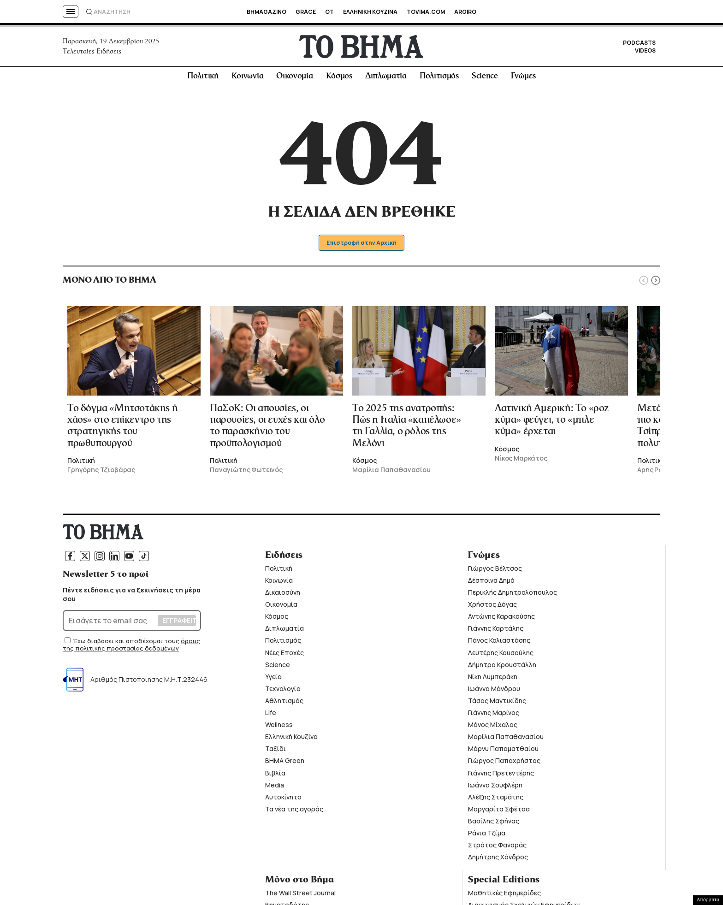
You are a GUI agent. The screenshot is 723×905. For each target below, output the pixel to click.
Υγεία (273, 679)
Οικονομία (294, 79)
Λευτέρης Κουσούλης (500, 655)
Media (274, 787)
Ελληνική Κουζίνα (291, 739)
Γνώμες (523, 79)
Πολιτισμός (439, 79)
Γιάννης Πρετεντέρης (501, 775)
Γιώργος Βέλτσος (495, 571)
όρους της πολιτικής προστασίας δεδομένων (131, 647)
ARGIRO (465, 12)
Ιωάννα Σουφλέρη (495, 787)
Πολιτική (203, 79)
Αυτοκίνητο (283, 799)
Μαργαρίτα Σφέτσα (499, 811)
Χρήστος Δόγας (492, 607)
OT (329, 12)
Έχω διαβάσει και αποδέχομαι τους (127, 643)
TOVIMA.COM (426, 12)
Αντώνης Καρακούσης (501, 619)
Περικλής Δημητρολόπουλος (512, 595)
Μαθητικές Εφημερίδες (504, 895)
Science (485, 79)
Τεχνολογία (283, 691)
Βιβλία (275, 775)
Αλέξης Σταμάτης (495, 799)
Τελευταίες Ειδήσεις (92, 52)
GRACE (306, 12)
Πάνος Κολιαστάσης (499, 643)
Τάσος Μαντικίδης (497, 703)
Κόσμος (339, 79)
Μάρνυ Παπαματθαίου (503, 751)
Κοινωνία (247, 79)
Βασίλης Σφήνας (493, 823)
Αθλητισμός (284, 703)
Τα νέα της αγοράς (294, 811)
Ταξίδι (275, 751)
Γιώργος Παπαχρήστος (504, 763)
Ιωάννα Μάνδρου (494, 691)
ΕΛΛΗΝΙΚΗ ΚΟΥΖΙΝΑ (370, 12)
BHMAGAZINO (266, 12)
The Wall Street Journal (300, 895)
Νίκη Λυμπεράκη (492, 679)
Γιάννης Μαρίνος (493, 715)
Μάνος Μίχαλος (492, 727)
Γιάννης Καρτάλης (495, 631)
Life (270, 715)
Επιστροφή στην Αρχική (361, 245)
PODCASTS (639, 44)
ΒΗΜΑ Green (284, 763)
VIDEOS (645, 52)
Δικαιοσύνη (282, 595)
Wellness (279, 727)
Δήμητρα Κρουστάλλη (502, 666)
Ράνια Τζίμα (486, 835)
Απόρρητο (708, 900)
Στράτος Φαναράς (497, 847)
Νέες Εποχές (284, 655)
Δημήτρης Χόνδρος (498, 859)
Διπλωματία (386, 79)
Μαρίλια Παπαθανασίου (506, 739)
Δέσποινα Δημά (491, 583)
